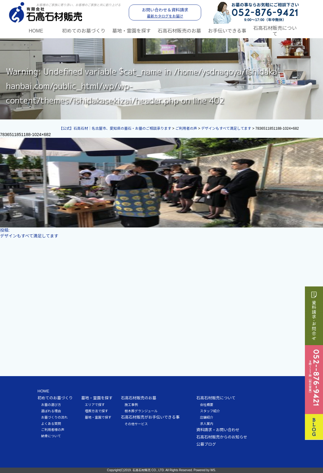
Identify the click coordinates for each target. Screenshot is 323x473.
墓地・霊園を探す (131, 30)
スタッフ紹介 (210, 411)
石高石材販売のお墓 (179, 30)
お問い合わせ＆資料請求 (165, 13)
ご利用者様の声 (52, 429)
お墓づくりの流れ (54, 417)
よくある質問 (51, 423)
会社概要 (206, 405)
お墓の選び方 (51, 405)
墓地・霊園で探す (98, 417)
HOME (36, 30)
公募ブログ (206, 444)
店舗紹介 (206, 417)
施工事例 (131, 405)
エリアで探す (95, 405)
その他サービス (136, 424)
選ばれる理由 (51, 411)
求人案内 (206, 423)
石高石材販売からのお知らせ (221, 437)
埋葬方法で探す (96, 411)
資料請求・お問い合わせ (217, 430)
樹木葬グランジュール (141, 411)
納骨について (51, 436)
